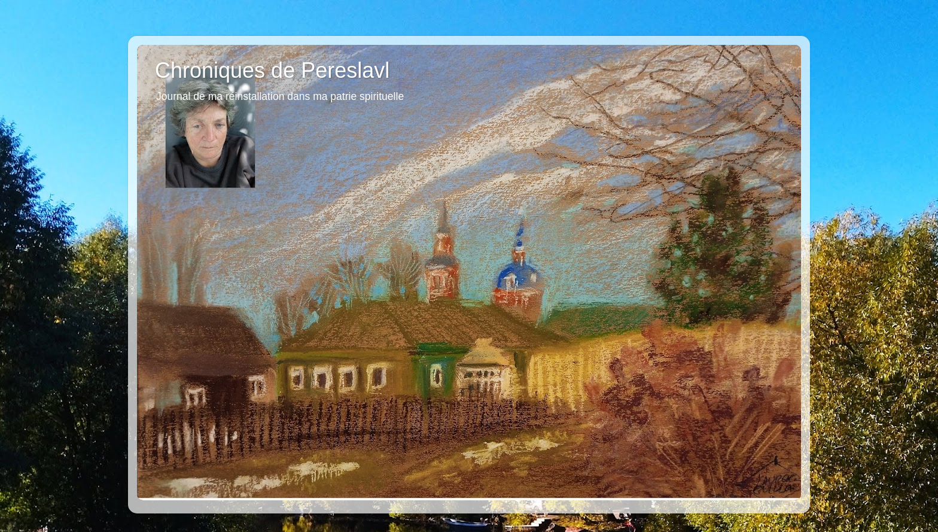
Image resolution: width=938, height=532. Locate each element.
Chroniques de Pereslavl (272, 70)
